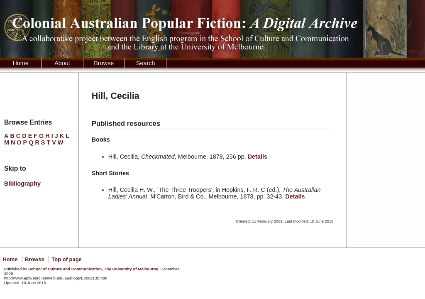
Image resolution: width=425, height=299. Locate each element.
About (62, 63)
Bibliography (22, 183)
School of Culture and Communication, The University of (93, 269)
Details (257, 156)
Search (145, 63)
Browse (104, 63)
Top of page (66, 259)
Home (20, 63)
